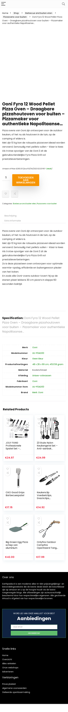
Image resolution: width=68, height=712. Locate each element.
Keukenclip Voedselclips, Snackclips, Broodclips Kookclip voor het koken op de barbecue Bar (48, 500)
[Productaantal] (6, 177)
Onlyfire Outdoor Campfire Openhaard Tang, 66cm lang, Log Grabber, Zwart (47, 547)
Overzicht (7, 659)
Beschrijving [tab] (10, 215)
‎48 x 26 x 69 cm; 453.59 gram (47, 364)
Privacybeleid (9, 684)
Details (48, 168)
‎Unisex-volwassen (41, 375)
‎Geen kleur (37, 358)
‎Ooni (34, 347)
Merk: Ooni (37, 392)
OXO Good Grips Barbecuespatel (15, 494)
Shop (16, 13)
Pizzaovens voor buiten (15, 16)
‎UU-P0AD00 (38, 353)
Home (5, 13)
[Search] (63, 4)
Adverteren (8, 671)
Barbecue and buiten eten (38, 13)
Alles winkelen (9, 663)
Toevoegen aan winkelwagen (25, 180)
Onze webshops (10, 667)
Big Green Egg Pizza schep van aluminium (17, 545)
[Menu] (3, 4)
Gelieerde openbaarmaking (16, 692)
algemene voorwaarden (14, 688)
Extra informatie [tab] (13, 220)
